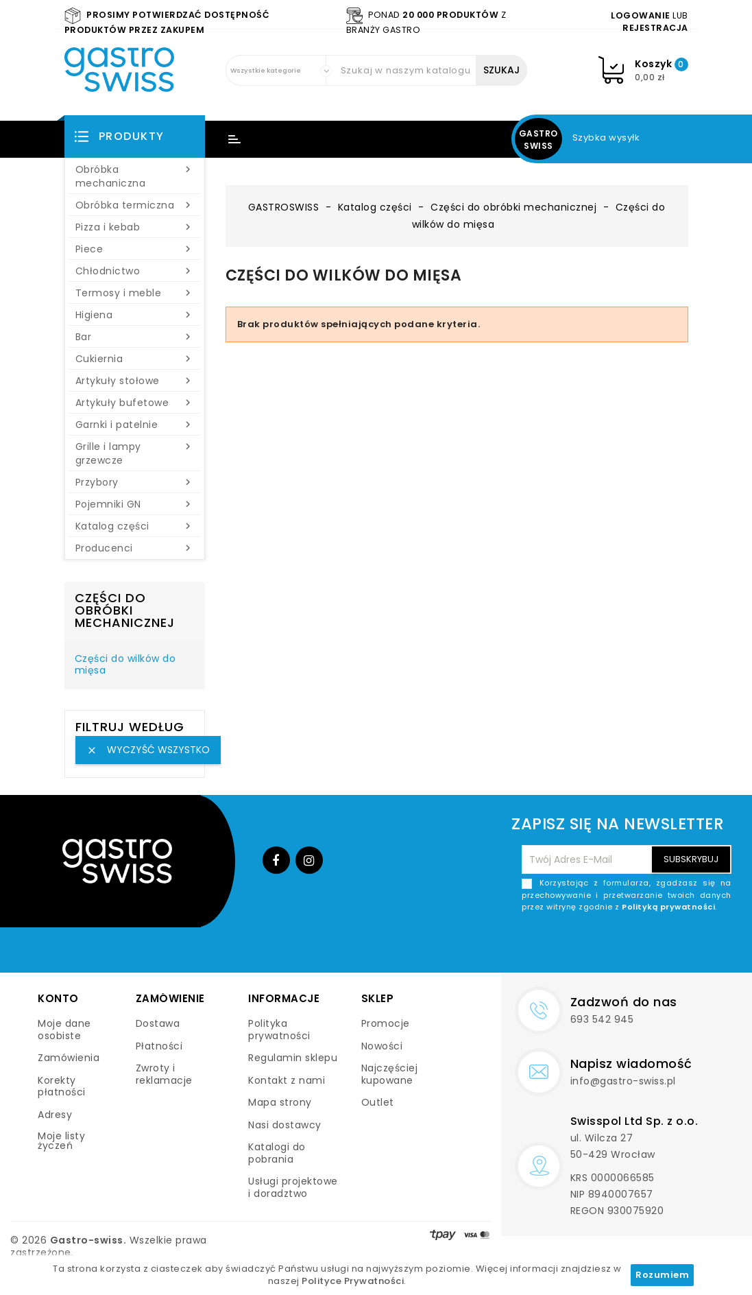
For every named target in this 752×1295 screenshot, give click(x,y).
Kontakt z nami (286, 1080)
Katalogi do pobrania (277, 1153)
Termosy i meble (134, 293)
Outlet (377, 1102)
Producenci (134, 548)
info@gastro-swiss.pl (623, 1081)
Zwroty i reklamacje (164, 1074)
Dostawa (158, 1023)
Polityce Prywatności (353, 1280)
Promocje (385, 1023)
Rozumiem (662, 1274)
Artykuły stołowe (134, 381)
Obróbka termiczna (134, 205)
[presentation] (627, 946)
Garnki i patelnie (134, 424)
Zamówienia (68, 1058)
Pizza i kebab (134, 227)
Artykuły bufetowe (134, 402)
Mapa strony (280, 1102)
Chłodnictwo (134, 271)
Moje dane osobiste (64, 1030)
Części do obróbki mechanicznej (125, 610)
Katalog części (134, 526)
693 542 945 (602, 1019)
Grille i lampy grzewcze (134, 453)
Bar (134, 337)
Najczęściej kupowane (389, 1074)
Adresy (55, 1114)
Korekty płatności (62, 1086)
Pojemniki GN (134, 504)
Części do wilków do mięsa (125, 665)
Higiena (134, 315)
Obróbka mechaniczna (134, 176)
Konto (58, 998)
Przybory (134, 482)
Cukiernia (134, 359)
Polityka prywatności (279, 1030)
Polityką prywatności (668, 906)
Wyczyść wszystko (148, 750)
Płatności (159, 1046)
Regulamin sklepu (292, 1058)
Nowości (382, 1046)
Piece (134, 249)
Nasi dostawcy (285, 1125)
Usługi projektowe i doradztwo (293, 1187)
